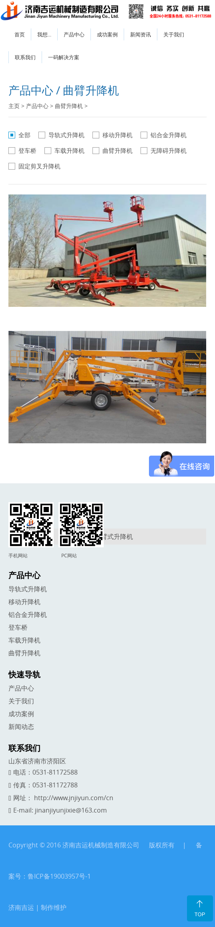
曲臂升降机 (69, 106)
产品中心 (74, 34)
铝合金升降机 (169, 135)
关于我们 (173, 34)
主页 (14, 106)
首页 (19, 34)
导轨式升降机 (66, 135)
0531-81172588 (55, 772)
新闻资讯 (140, 34)
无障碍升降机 (169, 150)
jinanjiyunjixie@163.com (71, 810)
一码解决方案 (63, 57)
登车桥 (27, 150)
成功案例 (107, 34)
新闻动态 (21, 726)
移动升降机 (117, 135)
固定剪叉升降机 (39, 166)
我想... (44, 34)
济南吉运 (21, 907)
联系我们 (25, 57)
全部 (24, 135)
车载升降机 (69, 150)
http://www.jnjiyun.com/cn (73, 797)
